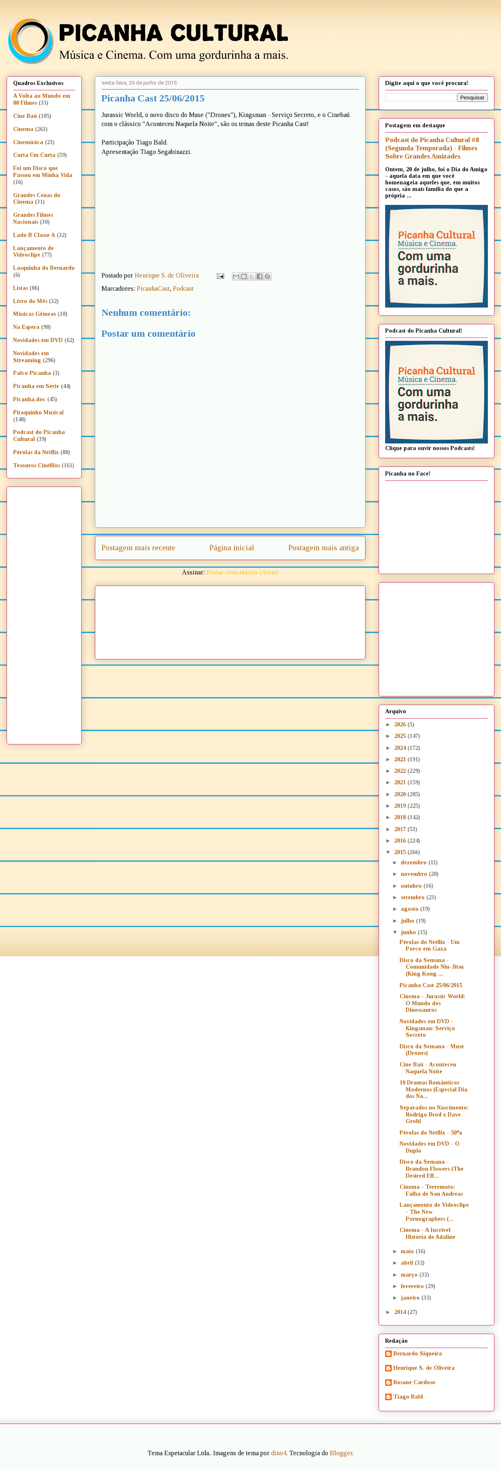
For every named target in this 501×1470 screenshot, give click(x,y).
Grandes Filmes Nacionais (33, 218)
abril (408, 1263)
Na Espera (26, 327)
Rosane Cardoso (414, 1382)
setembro (413, 897)
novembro (415, 874)
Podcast (183, 288)
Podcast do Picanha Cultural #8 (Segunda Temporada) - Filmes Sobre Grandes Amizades (432, 148)
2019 (400, 806)
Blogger (341, 1452)
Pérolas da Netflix (36, 452)
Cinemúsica (28, 142)
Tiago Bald (408, 1397)
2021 (400, 782)
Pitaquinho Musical (38, 412)
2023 (400, 759)
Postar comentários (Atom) (242, 572)
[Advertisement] (138, 619)
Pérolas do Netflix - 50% (431, 1133)
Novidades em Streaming (31, 356)
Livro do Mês (30, 301)
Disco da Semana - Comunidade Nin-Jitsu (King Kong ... (432, 967)
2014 (400, 1312)
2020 (400, 794)
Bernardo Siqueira (417, 1354)
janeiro (411, 1298)
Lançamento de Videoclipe (33, 251)
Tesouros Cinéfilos (36, 465)
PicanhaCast (153, 288)
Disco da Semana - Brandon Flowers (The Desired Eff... (432, 1169)
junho (409, 932)
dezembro (414, 862)
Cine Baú (25, 116)
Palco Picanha (32, 373)
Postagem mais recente (138, 547)
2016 (400, 841)
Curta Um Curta (34, 155)
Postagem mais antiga (323, 547)
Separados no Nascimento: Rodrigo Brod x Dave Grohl (434, 1115)
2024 (400, 748)
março (410, 1275)
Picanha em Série (36, 386)
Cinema (23, 129)
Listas (20, 288)
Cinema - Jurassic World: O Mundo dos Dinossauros (432, 1003)
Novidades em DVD (38, 340)
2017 (400, 829)
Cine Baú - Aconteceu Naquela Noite (428, 1068)
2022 (400, 771)
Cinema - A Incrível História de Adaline (427, 1233)
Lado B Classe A (34, 235)
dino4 (278, 1452)
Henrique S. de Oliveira (424, 1368)
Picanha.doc (29, 399)
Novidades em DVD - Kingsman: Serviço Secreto (427, 1028)
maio (408, 1251)
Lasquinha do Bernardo (44, 268)
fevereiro (413, 1286)
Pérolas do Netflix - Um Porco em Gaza (430, 945)
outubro (412, 886)
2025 (400, 736)
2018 (400, 817)
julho (408, 921)
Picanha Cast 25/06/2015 (431, 985)
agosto (410, 909)
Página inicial (231, 547)
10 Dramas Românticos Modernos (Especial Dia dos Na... (433, 1090)
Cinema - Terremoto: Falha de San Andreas (431, 1190)
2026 (400, 724)
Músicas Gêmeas (34, 314)
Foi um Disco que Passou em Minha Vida (42, 171)
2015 (400, 852)
